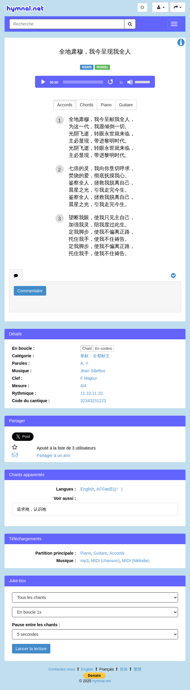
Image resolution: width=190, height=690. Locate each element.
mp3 (84, 560)
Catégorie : (23, 355)
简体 (124, 669)
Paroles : (21, 363)
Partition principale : (55, 553)
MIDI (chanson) (105, 560)
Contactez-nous (62, 669)
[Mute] (130, 82)
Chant (87, 348)
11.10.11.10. (92, 393)
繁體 (137, 669)
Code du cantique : (31, 400)
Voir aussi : (65, 498)
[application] (95, 82)
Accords (65, 104)
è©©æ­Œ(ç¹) (109, 489)
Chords (86, 104)
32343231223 (93, 400)
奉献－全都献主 (95, 355)
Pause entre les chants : (36, 624)
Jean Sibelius (92, 370)
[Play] (43, 82)
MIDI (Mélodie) (136, 560)
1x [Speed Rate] (121, 82)
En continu (103, 348)
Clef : (17, 378)
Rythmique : (24, 393)
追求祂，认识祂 (31, 509)
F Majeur (88, 378)
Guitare (126, 104)
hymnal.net (101, 681)
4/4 (83, 385)
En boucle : (23, 348)
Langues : (66, 489)
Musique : (21, 370)
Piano (106, 104)
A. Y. (84, 363)
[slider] (83, 82)
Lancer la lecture (31, 648)
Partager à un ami (53, 455)
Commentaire (30, 290)
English (87, 489)
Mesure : (20, 385)
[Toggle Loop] (111, 82)
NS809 (87, 67)
